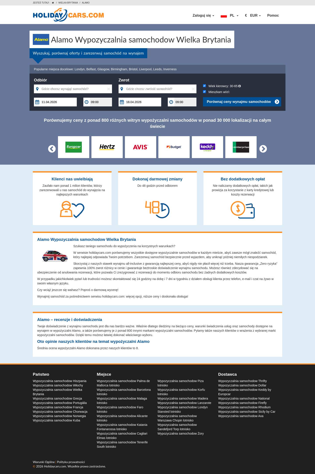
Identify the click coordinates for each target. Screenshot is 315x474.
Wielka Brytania (68, 3)
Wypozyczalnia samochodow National (244, 398)
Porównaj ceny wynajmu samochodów (243, 101)
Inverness (170, 69)
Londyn (80, 69)
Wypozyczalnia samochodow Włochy (58, 385)
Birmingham (119, 69)
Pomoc (273, 15)
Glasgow (103, 69)
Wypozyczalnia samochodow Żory (181, 433)
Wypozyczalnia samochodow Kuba (56, 420)
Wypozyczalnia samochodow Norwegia (59, 416)
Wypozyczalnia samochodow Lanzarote (184, 403)
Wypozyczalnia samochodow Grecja (57, 398)
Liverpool (145, 69)
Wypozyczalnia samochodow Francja (58, 407)
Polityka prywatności (71, 462)
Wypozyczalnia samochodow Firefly (242, 403)
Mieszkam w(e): (216, 92)
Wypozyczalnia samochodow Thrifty (242, 381)
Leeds (157, 69)
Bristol (133, 69)
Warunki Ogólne (44, 462)
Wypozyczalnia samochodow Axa (241, 416)
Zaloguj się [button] (203, 15)
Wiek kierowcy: (222, 86)
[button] (229, 15)
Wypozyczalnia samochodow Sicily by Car (246, 411)
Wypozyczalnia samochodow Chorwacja (60, 411)
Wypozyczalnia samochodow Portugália (60, 403)
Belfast (91, 69)
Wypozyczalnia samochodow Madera (183, 398)
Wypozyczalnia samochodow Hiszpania (59, 381)
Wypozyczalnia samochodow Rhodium (244, 407)
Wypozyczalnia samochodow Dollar (242, 385)
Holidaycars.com (55, 466)
